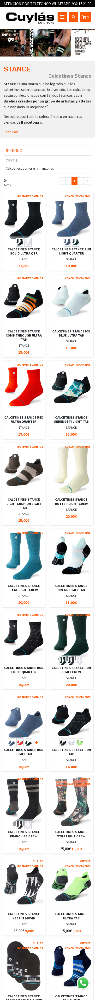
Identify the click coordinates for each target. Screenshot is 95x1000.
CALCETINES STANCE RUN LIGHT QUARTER (71, 251)
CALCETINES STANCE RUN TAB (71, 752)
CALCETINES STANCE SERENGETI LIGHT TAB (71, 419)
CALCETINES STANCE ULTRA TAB (71, 916)
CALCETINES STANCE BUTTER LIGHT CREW (71, 501)
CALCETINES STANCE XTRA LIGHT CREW (71, 834)
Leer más (11, 131)
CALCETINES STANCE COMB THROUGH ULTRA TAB (24, 335)
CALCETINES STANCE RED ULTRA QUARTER (23, 419)
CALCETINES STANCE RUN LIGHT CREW (71, 670)
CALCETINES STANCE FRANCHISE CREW (24, 834)
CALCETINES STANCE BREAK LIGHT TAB (71, 588)
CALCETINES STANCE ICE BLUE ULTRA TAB (71, 333)
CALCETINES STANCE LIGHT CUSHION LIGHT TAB (23, 503)
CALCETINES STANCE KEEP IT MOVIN (24, 916)
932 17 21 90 (81, 3)
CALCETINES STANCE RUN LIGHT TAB (23, 752)
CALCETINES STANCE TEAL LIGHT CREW (24, 588)
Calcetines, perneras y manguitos (30, 168)
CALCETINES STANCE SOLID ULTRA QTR (24, 251)
